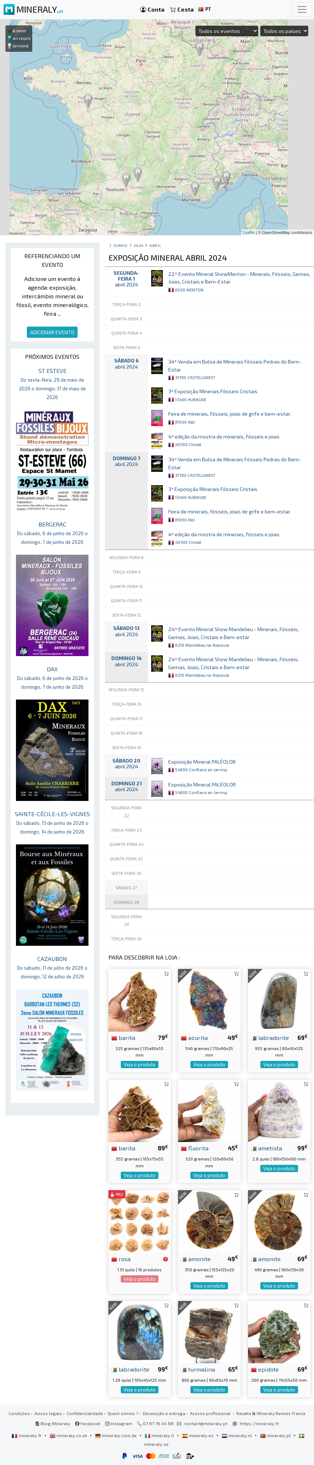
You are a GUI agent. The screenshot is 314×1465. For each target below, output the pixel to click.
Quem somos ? (123, 1413)
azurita (194, 1037)
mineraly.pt (276, 1435)
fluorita (194, 1147)
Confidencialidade (85, 1413)
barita (123, 1037)
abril (155, 245)
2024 (139, 245)
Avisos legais (48, 1413)
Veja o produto (140, 1064)
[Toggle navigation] (302, 9)
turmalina (198, 1369)
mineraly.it (160, 1435)
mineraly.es (198, 1435)
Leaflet (249, 232)
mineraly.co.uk (69, 1435)
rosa (121, 1258)
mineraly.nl (237, 1435)
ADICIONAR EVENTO (52, 332)
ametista (266, 1147)
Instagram (118, 1423)
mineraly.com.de (116, 1435)
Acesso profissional (211, 1413)
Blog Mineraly (52, 1423)
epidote (265, 1369)
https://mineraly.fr (259, 1423)
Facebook (87, 1423)
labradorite (270, 1037)
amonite (196, 1258)
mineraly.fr (27, 1435)
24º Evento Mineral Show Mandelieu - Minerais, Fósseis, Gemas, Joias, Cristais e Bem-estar (233, 637)
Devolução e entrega (164, 1413)
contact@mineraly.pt (205, 1423)
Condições (19, 1413)
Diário (120, 245)
